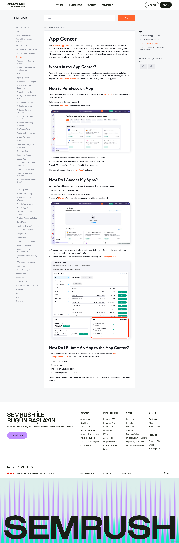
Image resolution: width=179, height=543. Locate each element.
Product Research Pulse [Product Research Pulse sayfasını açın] (27, 218)
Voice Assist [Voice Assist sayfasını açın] (22, 266)
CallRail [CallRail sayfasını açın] (20, 141)
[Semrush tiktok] (18, 467)
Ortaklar (129, 430)
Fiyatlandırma (75, 5)
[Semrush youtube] (22, 467)
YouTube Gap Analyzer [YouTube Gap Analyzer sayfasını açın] (26, 270)
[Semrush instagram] (13, 467)
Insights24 (107, 430)
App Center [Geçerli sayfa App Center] (20, 57)
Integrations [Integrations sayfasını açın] (21, 274)
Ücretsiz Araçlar (110, 445)
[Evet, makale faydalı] (143, 66)
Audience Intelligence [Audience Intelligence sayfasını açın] (26, 133)
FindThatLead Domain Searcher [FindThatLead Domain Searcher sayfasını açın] (26, 164)
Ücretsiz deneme (87, 430)
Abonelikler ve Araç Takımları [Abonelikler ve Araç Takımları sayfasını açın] (24, 40)
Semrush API (154, 427)
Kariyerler (130, 427)
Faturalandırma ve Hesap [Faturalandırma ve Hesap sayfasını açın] (26, 49)
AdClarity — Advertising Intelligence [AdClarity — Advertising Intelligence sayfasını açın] (26, 68)
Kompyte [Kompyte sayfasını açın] (19, 289)
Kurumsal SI (108, 427)
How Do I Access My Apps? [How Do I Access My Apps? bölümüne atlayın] (150, 43)
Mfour (105, 434)
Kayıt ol (166, 5)
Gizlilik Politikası (87, 473)
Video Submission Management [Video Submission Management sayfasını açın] (24, 250)
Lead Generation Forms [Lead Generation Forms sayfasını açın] (26, 186)
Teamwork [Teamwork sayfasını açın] (20, 277)
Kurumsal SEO (109, 419)
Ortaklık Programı (87, 445)
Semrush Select (132, 434)
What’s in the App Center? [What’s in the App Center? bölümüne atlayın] (150, 36)
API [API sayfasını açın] (17, 293)
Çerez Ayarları (128, 473)
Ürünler (59, 5)
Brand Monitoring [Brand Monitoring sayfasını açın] (24, 137)
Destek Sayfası (155, 419)
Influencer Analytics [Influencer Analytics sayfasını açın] (25, 169)
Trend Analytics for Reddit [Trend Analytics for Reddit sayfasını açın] (28, 241)
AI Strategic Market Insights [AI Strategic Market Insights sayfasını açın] (25, 117)
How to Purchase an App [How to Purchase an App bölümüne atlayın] (149, 39)
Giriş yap (152, 5)
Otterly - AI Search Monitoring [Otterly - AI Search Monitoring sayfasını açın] (24, 213)
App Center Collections (68, 78)
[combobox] (77, 18)
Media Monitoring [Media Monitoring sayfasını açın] (24, 194)
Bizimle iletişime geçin (135, 445)
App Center (64, 106)
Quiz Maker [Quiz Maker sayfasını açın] (22, 222)
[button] (151, 66)
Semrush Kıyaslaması (89, 434)
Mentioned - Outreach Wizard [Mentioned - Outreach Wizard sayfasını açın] (26, 199)
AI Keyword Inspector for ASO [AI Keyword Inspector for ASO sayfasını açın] (27, 97)
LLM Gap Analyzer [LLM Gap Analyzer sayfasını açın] (24, 190)
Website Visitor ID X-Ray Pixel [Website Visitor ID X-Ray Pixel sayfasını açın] (27, 257)
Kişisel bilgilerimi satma (136, 442)
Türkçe (167, 473)
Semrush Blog (155, 441)
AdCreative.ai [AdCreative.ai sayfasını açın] (22, 74)
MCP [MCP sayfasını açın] (18, 297)
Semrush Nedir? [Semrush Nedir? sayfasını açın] (22, 27)
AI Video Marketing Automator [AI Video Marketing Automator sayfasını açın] (25, 124)
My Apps (108, 94)
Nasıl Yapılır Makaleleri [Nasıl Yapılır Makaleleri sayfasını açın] (25, 35)
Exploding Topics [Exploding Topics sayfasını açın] (24, 155)
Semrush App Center (62, 45)
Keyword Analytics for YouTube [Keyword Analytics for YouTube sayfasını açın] (26, 174)
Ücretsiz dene (17, 435)
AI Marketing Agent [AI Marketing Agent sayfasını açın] (25, 102)
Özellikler (84, 423)
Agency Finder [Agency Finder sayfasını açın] (23, 78)
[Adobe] (10, 473)
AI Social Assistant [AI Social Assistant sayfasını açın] (24, 106)
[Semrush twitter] (32, 467)
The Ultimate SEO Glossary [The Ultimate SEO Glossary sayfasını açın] (27, 285)
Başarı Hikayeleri (87, 438)
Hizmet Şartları (108, 473)
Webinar (152, 445)
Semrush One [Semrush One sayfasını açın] (21, 45)
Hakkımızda (131, 419)
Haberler (130, 423)
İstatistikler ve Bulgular (90, 442)
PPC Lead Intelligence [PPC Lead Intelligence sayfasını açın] (26, 262)
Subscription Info (109, 256)
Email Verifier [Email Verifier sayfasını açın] (22, 151)
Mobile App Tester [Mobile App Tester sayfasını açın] (24, 208)
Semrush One (86, 419)
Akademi (153, 423)
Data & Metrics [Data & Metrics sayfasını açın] (22, 282)
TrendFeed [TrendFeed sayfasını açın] (21, 238)
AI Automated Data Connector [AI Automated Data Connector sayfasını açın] (24, 86)
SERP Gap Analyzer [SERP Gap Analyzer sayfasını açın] (25, 230)
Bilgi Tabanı (20, 17)
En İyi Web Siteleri (110, 442)
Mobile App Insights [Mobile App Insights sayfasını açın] (25, 204)
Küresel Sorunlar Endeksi (136, 438)
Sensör (106, 449)
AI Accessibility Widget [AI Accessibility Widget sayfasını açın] (26, 82)
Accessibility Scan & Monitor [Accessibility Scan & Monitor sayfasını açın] (25, 62)
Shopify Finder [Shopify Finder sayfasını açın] (23, 234)
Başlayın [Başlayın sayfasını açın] (19, 31)
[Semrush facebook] (27, 467)
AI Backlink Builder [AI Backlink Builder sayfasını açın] (24, 92)
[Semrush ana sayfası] (16, 5)
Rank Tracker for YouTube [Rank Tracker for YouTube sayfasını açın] (28, 226)
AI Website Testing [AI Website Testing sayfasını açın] (25, 129)
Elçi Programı (154, 449)
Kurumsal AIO (109, 423)
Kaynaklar (91, 5)
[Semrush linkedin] (8, 467)
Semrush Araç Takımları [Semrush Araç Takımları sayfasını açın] (25, 53)
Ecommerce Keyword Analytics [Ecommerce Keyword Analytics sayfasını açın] (25, 146)
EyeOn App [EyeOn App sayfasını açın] (21, 159)
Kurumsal (106, 5)
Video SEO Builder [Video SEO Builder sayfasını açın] (24, 245)
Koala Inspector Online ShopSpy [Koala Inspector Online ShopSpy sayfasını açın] (26, 180)
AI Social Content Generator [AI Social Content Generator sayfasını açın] (24, 111)
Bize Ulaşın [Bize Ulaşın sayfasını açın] (20, 301)
